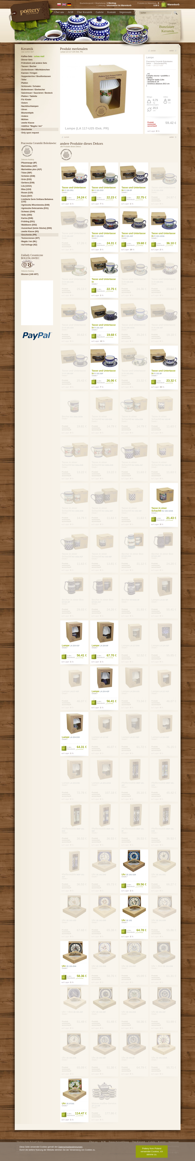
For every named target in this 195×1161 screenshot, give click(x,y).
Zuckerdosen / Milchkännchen (35, 70)
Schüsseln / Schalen (31, 86)
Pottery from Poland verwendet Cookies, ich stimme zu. (152, 1151)
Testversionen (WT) (30, 238)
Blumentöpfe (27, 113)
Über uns (59, 12)
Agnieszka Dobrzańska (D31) (35, 208)
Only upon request (30, 133)
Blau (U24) (26, 189)
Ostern (24, 103)
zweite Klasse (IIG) (30, 231)
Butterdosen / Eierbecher (33, 89)
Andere (24, 116)
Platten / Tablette (29, 96)
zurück (153, 51)
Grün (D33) (26, 179)
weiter (171, 51)
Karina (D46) (27, 218)
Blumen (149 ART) (30, 274)
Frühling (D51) (28, 221)
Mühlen (24, 119)
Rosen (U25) (27, 192)
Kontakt (111, 12)
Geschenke (26, 129)
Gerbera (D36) (28, 183)
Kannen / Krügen (29, 73)
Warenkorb (170, 4)
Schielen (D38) (28, 176)
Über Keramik (84, 12)
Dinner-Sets (27, 60)
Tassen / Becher (29, 66)
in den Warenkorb (71, 198)
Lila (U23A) (26, 186)
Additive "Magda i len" (31, 126)
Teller (24, 79)
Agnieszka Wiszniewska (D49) (35, 205)
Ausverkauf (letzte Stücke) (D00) (36, 228)
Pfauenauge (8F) (29, 163)
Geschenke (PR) (29, 235)
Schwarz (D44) (28, 211)
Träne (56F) (26, 173)
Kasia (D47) (26, 196)
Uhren (24, 109)
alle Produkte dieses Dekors (70, 147)
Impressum (125, 12)
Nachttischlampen (30, 106)
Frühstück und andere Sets (34, 63)
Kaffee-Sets (32, 56)
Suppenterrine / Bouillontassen (36, 76)
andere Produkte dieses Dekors (81, 144)
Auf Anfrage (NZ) (29, 245)
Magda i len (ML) (29, 241)
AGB (70, 12)
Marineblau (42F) (29, 166)
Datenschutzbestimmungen (70, 1147)
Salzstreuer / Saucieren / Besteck (37, 93)
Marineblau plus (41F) (31, 169)
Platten (24, 83)
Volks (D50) (26, 215)
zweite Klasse (27, 123)
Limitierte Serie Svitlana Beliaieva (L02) (37, 200)
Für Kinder (26, 99)
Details (65, 192)
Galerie (100, 12)
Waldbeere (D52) (29, 225)
